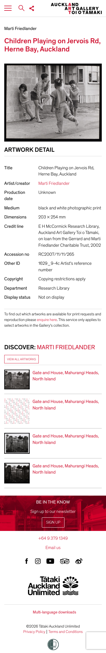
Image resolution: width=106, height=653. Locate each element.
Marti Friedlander (20, 28)
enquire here (47, 319)
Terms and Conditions (65, 632)
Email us (53, 547)
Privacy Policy (34, 632)
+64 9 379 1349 (53, 538)
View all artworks (21, 359)
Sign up (53, 522)
